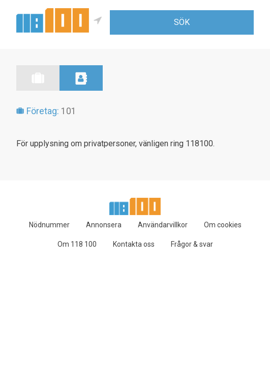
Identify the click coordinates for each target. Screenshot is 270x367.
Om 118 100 (77, 244)
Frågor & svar (192, 244)
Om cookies (223, 225)
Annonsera (104, 225)
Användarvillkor (163, 225)
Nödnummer (49, 225)
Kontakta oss (134, 244)
